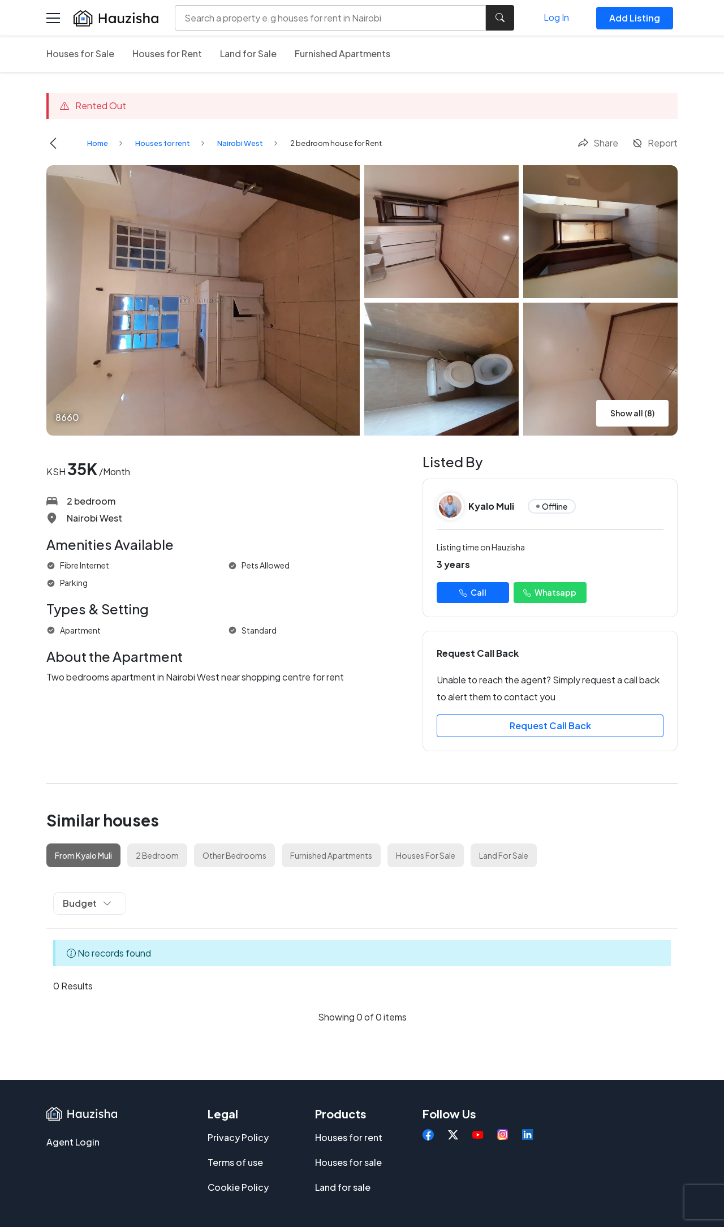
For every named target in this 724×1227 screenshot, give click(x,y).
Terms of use (235, 1162)
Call (472, 592)
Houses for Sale (80, 53)
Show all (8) (632, 413)
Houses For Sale (425, 855)
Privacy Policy (238, 1137)
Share (598, 143)
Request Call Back (550, 725)
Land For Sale (503, 855)
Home (97, 143)
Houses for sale (348, 1162)
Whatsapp (549, 592)
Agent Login (73, 1142)
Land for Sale (248, 53)
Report (655, 143)
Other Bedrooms (234, 855)
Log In (556, 17)
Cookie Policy (238, 1187)
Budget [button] (87, 903)
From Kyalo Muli (83, 855)
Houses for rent (162, 143)
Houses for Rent (167, 53)
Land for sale (342, 1187)
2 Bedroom (157, 855)
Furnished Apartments (342, 53)
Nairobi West (240, 143)
